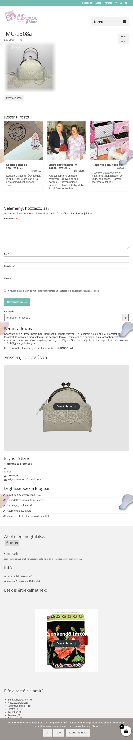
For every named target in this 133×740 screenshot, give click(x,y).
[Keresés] (125, 317)
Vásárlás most (66, 406)
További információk (78, 733)
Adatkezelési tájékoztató (18, 576)
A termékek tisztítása (19, 510)
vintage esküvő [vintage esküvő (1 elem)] (62, 559)
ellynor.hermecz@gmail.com (22, 479)
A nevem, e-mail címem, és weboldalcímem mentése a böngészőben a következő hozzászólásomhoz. (53, 291)
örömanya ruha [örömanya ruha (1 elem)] (75, 559)
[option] (23, 158)
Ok (47, 733)
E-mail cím (9, 266)
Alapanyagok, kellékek (20, 505)
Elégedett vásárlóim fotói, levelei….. (27, 500)
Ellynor (12, 40)
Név (6, 254)
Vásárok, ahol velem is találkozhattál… (29, 516)
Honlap (7, 278)
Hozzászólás (10, 219)
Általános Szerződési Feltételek (22, 581)
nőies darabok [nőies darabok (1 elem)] (49, 559)
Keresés (9, 311)
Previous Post (14, 97)
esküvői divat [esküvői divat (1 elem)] (20, 559)
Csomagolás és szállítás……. (24, 494)
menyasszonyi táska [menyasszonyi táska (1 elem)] (34, 559)
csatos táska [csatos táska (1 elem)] (9, 559)
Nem (58, 733)
